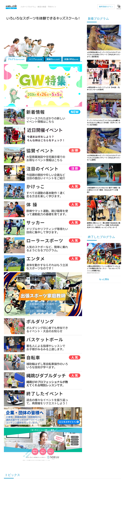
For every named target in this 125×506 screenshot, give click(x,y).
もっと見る (104, 279)
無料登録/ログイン (106, 7)
